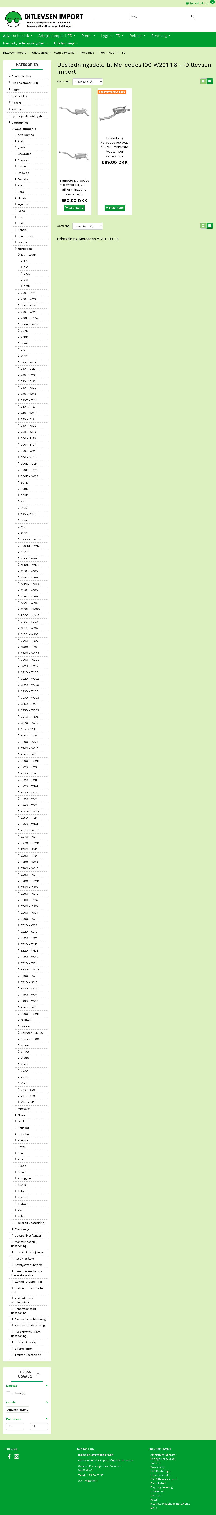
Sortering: (63, 81)
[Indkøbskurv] (200, 3)
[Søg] (192, 16)
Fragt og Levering (161, 1487)
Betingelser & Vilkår (162, 1459)
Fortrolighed (158, 1483)
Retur (153, 1499)
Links (153, 1507)
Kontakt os (157, 1491)
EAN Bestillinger (160, 1471)
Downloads (157, 1467)
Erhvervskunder (160, 1475)
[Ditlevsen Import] (54, 18)
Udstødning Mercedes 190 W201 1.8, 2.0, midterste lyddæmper (115, 144)
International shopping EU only (170, 1503)
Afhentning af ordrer (163, 1454)
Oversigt (155, 1495)
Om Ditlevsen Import (163, 1479)
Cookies (155, 1463)
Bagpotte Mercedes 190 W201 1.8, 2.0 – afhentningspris (74, 185)
